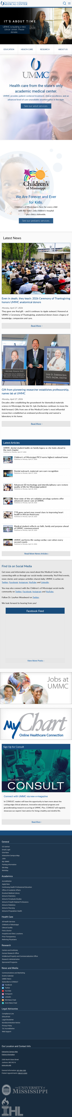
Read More (36, 822)
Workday (5, 870)
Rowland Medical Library (11, 893)
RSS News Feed (9, 1000)
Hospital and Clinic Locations (12, 934)
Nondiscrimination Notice (11, 1023)
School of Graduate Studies (11, 899)
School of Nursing (8, 908)
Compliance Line (8, 1014)
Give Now (5, 853)
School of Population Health (12, 911)
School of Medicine (8, 905)
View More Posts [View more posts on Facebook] (35, 661)
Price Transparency (9, 937)
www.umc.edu (6, 1065)
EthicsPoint (6, 1017)
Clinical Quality (7, 928)
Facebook (13, 582)
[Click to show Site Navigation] (69, 3)
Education (9, 49)
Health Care (27, 49)
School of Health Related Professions (15, 902)
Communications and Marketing (13, 973)
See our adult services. (36, 106)
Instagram (23, 582)
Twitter (5, 582)
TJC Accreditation (8, 1029)
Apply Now (6, 884)
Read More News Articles (36, 554)
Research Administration (11, 959)
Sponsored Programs (9, 962)
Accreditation (7, 881)
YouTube (33, 582)
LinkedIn (45, 582)
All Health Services (8, 922)
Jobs (4, 859)
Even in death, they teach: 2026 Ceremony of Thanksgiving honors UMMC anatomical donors (36, 300)
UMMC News (6, 979)
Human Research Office (10, 953)
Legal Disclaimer (8, 1020)
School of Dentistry (8, 896)
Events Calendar (8, 976)
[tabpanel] (36, 25)
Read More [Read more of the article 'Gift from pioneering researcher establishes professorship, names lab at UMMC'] (36, 423)
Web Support (6, 1032)
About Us (63, 49)
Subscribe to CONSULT (10, 982)
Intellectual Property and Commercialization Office (20, 956)
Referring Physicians (9, 940)
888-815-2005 (22, 1073)
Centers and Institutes (10, 950)
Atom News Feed (9, 1003)
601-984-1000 (21, 1070)
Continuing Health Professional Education (17, 887)
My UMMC (5, 862)
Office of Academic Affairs (11, 890)
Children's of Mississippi (10, 925)
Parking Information (9, 865)
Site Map (5, 868)
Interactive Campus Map (11, 856)
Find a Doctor (7, 931)
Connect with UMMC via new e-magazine (26, 796)
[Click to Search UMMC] (65, 3)
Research (45, 49)
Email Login (6, 850)
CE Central (5, 847)
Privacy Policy (7, 1026)
